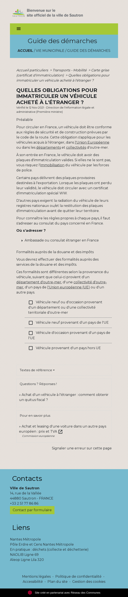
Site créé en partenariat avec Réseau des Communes (64, 592)
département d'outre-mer (38, 282)
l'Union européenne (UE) (68, 287)
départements (48, 147)
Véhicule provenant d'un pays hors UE (64, 348)
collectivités (76, 147)
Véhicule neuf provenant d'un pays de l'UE (68, 322)
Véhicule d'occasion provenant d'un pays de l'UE (69, 335)
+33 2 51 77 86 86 (24, 503)
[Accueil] (55, 11)
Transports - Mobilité (70, 70)
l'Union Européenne (92, 142)
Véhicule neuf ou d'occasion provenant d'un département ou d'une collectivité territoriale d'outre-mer (65, 307)
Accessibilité (33, 582)
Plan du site (57, 582)
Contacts (27, 478)
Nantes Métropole (25, 539)
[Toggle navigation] (18, 29)
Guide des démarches (88, 51)
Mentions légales (36, 576)
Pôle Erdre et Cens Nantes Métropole (42, 544)
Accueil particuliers (32, 70)
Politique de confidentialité (78, 576)
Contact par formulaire (32, 510)
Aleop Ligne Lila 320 (27, 560)
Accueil (25, 51)
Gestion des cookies (88, 582)
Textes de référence (36, 370)
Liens (21, 527)
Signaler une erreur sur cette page (82, 448)
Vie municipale (50, 51)
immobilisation (52, 165)
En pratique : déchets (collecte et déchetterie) (49, 550)
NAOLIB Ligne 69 (24, 555)
